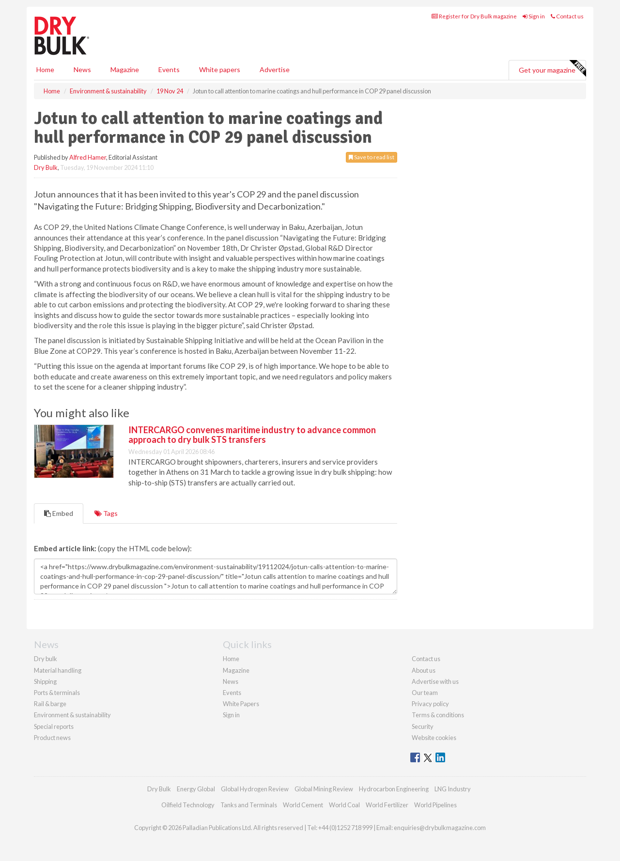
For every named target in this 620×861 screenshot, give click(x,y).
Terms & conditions (438, 715)
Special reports (54, 726)
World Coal (344, 805)
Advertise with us (435, 681)
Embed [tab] (58, 513)
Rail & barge (50, 704)
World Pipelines (435, 805)
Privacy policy (430, 704)
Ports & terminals (57, 692)
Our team (425, 692)
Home (45, 69)
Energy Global (196, 789)
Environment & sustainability (72, 715)
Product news (52, 737)
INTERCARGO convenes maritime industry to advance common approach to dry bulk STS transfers (252, 434)
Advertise (275, 69)
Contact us (567, 16)
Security (423, 726)
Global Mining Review (323, 789)
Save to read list (371, 157)
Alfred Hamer (87, 157)
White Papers (241, 704)
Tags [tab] (106, 513)
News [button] (82, 69)
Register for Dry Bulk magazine (474, 16)
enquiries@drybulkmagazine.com (440, 827)
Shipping (45, 681)
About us (423, 670)
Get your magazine (552, 68)
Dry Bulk (46, 167)
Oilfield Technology (188, 805)
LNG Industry (452, 789)
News (230, 681)
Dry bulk (45, 659)
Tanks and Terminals (248, 805)
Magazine (124, 69)
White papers (219, 69)
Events (169, 69)
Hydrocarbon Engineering (394, 789)
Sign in (534, 16)
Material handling (57, 670)
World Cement (303, 805)
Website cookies (434, 737)
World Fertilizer (387, 805)
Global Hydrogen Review (255, 789)
